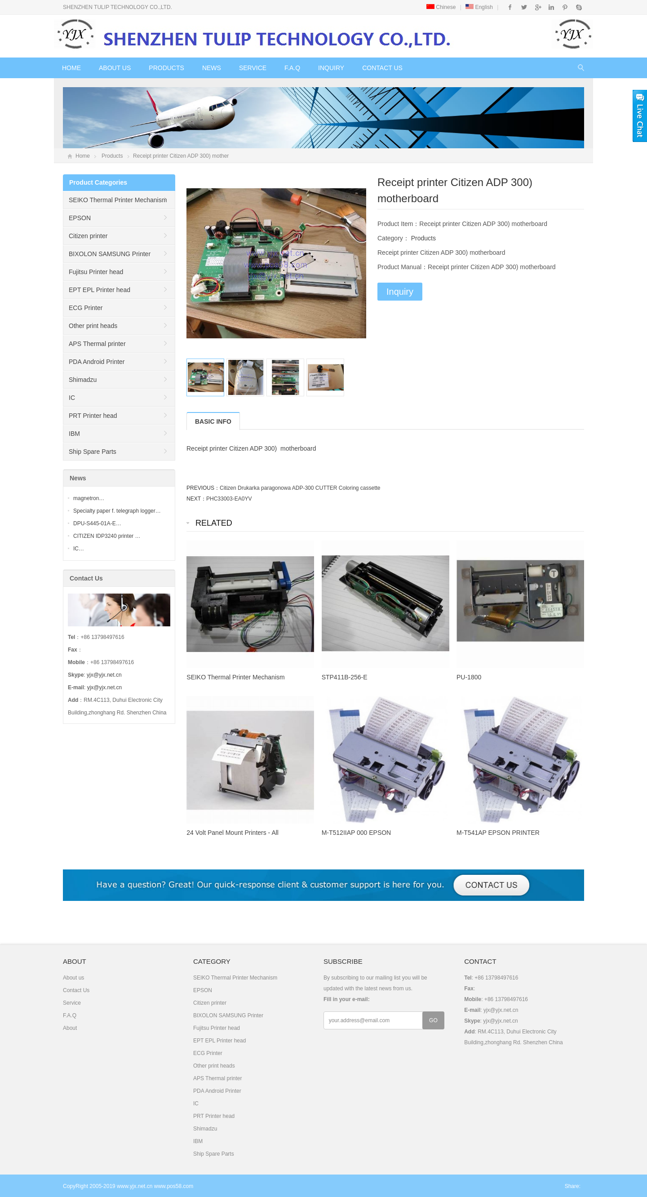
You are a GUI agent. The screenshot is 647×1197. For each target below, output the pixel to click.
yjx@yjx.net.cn (104, 675)
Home (71, 67)
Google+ (537, 7)
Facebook (510, 7)
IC (72, 397)
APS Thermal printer (97, 343)
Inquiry (331, 67)
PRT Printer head (93, 415)
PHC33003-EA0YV (229, 499)
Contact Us (382, 67)
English (479, 7)
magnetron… (88, 498)
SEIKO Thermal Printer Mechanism (118, 200)
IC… (78, 548)
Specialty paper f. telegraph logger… (117, 511)
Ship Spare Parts (92, 451)
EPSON (80, 218)
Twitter (524, 7)
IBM (74, 433)
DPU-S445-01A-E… (97, 523)
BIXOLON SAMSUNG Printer (110, 253)
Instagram (551, 7)
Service (252, 67)
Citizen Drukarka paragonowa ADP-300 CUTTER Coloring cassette (300, 488)
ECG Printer (85, 307)
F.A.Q (292, 67)
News (211, 67)
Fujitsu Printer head (96, 271)
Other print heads (93, 325)
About (70, 1028)
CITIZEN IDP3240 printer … (106, 536)
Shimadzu (83, 379)
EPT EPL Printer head (99, 289)
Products (166, 67)
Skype (578, 7)
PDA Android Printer (97, 361)
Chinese (441, 7)
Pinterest (565, 7)
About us (115, 67)
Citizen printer (88, 235)
